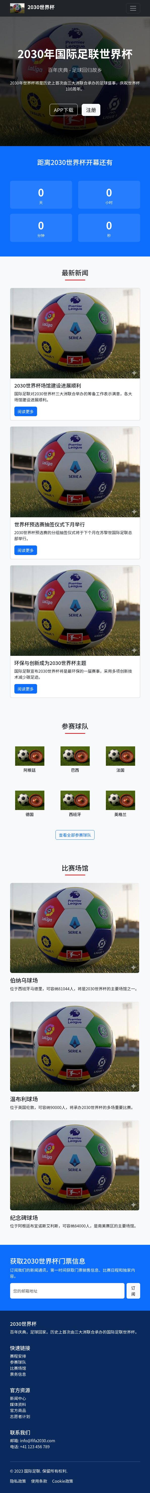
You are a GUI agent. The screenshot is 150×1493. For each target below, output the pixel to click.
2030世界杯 (32, 8)
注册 (91, 109)
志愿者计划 (20, 1416)
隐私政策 (18, 1481)
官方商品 (18, 1410)
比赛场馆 (18, 1368)
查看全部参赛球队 (75, 835)
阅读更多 (26, 411)
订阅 (133, 1291)
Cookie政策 (62, 1481)
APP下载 (63, 109)
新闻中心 (18, 1398)
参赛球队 (18, 1362)
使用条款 (39, 1481)
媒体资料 (18, 1404)
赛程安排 (18, 1356)
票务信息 (18, 1374)
